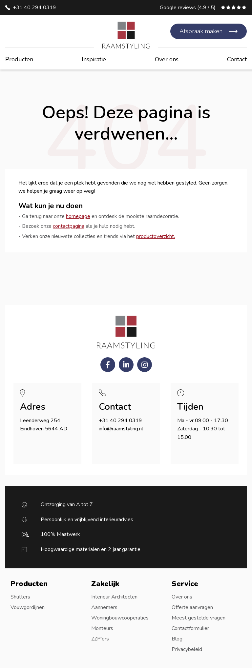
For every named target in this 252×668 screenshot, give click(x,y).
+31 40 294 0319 (34, 7)
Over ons (166, 59)
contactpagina (68, 226)
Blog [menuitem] (177, 638)
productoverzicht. (155, 236)
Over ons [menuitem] (182, 596)
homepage (78, 216)
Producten (19, 59)
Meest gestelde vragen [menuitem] (198, 617)
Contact (237, 59)
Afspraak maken (200, 31)
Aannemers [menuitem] (104, 607)
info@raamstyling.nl (121, 428)
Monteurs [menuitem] (102, 628)
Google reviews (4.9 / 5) (188, 7)
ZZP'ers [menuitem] (100, 638)
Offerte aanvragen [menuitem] (192, 607)
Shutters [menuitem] (20, 596)
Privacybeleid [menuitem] (187, 649)
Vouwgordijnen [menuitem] (27, 607)
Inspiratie (94, 59)
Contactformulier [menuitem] (190, 628)
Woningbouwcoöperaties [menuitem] (120, 617)
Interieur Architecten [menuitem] (114, 596)
